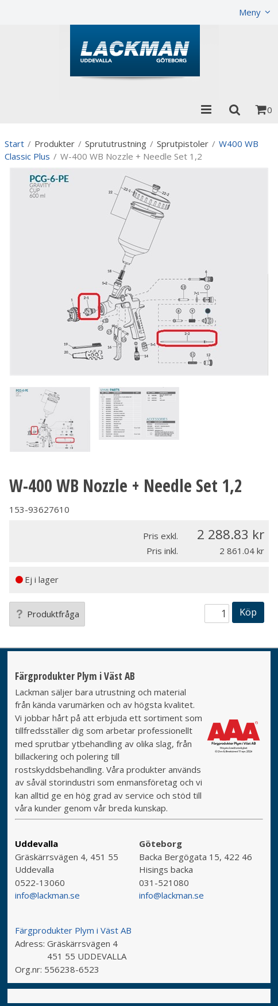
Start (14, 143)
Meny (250, 12)
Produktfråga (47, 614)
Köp (248, 611)
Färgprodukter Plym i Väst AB (73, 930)
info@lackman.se (47, 895)
